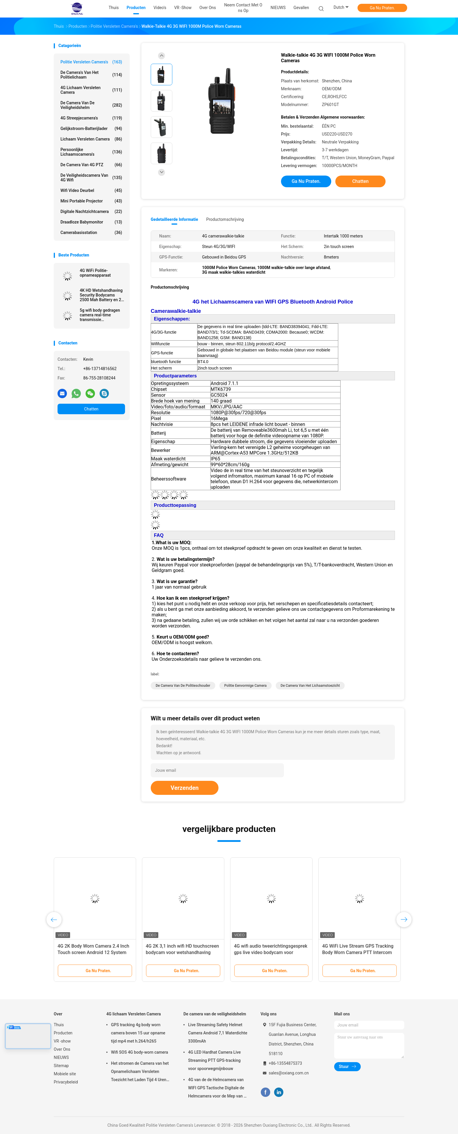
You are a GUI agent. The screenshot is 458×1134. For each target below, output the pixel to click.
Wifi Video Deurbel (91, 190)
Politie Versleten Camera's (91, 62)
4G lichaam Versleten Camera (91, 90)
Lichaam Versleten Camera (91, 139)
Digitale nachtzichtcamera (91, 211)
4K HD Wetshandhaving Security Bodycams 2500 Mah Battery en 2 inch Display (101, 295)
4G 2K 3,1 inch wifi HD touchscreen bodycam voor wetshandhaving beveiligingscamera (182, 952)
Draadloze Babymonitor (91, 222)
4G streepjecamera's (91, 118)
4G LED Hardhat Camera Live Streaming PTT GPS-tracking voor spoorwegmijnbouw (214, 1060)
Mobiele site (65, 1073)
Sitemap (61, 1065)
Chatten (91, 409)
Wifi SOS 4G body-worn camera (139, 1052)
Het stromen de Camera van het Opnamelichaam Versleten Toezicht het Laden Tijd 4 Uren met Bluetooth (140, 1072)
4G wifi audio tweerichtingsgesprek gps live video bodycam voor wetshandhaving (270, 952)
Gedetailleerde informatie (174, 219)
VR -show (62, 1041)
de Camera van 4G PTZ (91, 165)
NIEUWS (61, 1057)
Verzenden (185, 787)
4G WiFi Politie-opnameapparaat (95, 273)
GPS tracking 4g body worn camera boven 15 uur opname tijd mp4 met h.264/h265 (138, 1032)
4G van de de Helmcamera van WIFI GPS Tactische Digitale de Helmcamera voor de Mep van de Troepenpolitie (218, 1088)
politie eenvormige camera (245, 686)
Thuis (59, 1024)
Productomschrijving (225, 219)
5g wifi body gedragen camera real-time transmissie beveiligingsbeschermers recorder (102, 315)
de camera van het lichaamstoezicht (310, 686)
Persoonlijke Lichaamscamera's (91, 152)
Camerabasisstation (91, 232)
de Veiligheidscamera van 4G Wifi (91, 177)
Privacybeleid (66, 1082)
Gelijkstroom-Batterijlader (91, 128)
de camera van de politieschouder (183, 686)
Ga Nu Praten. (382, 8)
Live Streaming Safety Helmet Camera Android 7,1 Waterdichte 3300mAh (217, 1032)
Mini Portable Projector (91, 201)
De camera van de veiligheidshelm (91, 105)
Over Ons (62, 1049)
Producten (63, 1033)
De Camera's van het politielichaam (91, 74)
